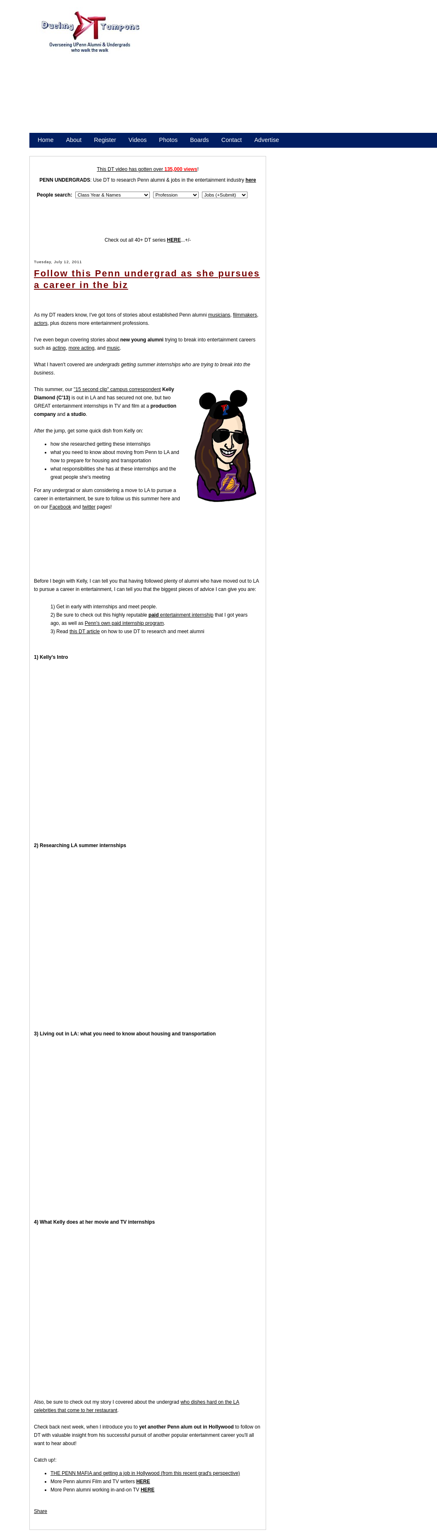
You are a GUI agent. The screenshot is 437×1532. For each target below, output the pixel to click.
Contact (231, 140)
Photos (168, 140)
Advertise (266, 140)
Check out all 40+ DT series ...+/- (148, 240)
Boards (199, 140)
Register (105, 140)
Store (45, 150)
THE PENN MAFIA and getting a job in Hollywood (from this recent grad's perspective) (145, 1473)
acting (59, 348)
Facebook (60, 507)
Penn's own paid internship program (124, 623)
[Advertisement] (224, 74)
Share (40, 1511)
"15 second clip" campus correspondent (117, 389)
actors (41, 323)
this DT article (85, 631)
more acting (81, 348)
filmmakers (245, 315)
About (74, 140)
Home (45, 140)
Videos (138, 140)
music (113, 348)
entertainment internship (181, 615)
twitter (89, 507)
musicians (219, 315)
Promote (75, 150)
